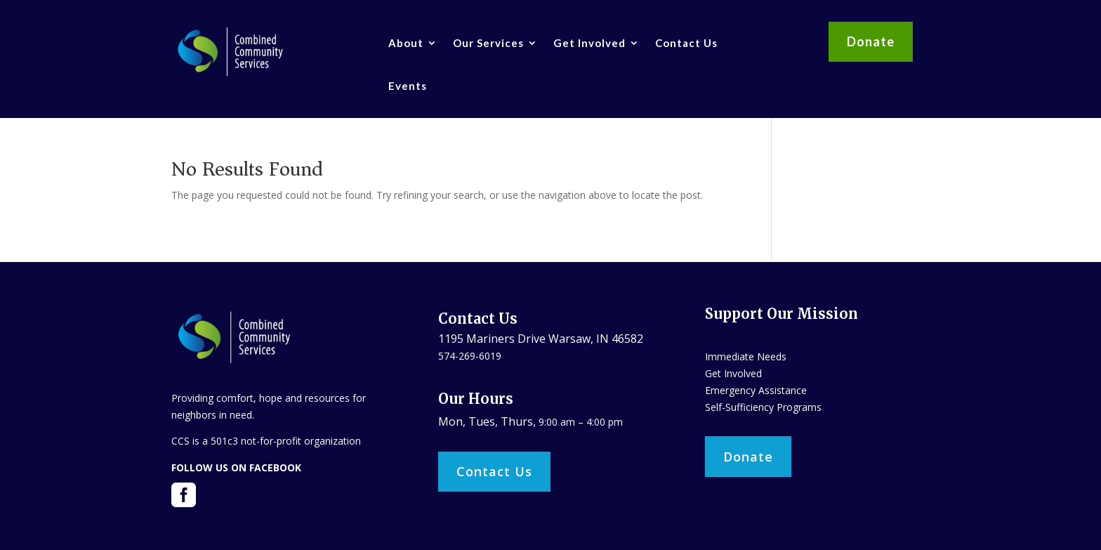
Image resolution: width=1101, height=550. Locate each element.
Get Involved (589, 43)
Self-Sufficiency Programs (763, 407)
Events (407, 85)
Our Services (488, 43)
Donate (871, 41)
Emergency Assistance (756, 390)
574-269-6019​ (469, 355)
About (405, 43)
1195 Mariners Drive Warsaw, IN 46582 (540, 338)
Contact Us (686, 43)
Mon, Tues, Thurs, (488, 421)
